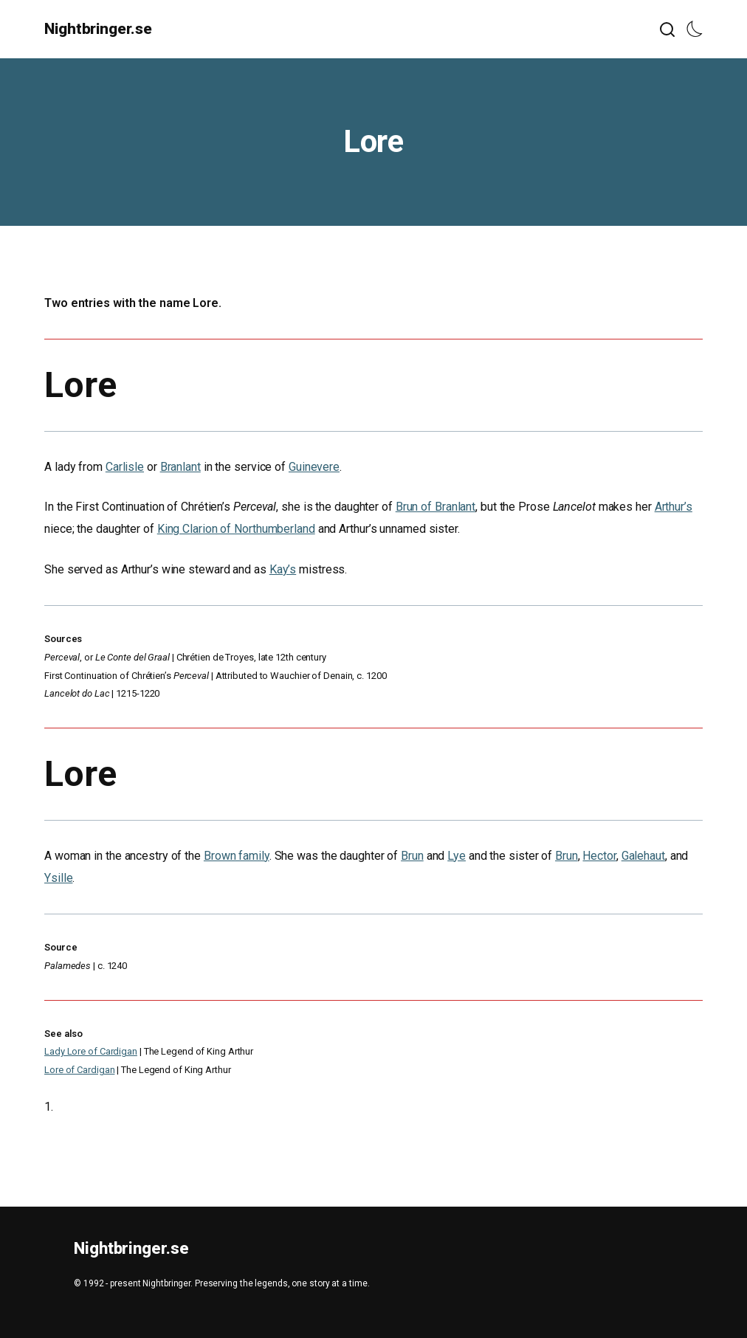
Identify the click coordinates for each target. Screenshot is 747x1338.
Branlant (180, 467)
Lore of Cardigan (79, 1069)
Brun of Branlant (435, 507)
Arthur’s (673, 507)
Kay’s (283, 569)
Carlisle (125, 467)
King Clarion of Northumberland (236, 529)
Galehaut (643, 856)
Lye (456, 856)
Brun (412, 856)
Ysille (58, 878)
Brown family (236, 856)
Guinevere (314, 467)
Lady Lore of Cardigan (90, 1051)
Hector (599, 856)
